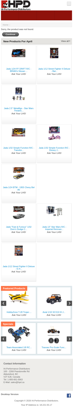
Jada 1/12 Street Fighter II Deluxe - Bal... (54, 70)
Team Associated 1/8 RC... (19, 347)
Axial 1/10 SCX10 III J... (54, 312)
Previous (6, 304)
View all (65, 41)
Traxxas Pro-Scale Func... (54, 347)
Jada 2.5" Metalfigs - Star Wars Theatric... (18, 109)
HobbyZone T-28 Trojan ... (19, 312)
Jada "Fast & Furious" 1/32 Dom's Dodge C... (19, 228)
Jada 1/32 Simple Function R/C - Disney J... (54, 149)
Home (5, 25)
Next (67, 304)
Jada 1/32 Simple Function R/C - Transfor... (18, 149)
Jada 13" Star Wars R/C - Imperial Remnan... (54, 228)
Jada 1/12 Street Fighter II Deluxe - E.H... (19, 267)
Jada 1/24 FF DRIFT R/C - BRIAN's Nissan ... (18, 70)
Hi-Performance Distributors (45, 400)
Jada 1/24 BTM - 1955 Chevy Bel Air (18, 188)
